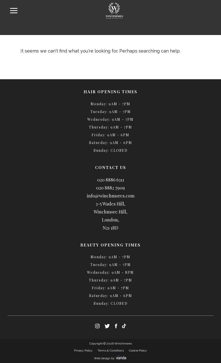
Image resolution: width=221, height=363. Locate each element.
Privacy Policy (83, 350)
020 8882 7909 (110, 188)
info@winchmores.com (110, 196)
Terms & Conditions (111, 350)
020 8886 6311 (110, 180)
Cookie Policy (138, 350)
